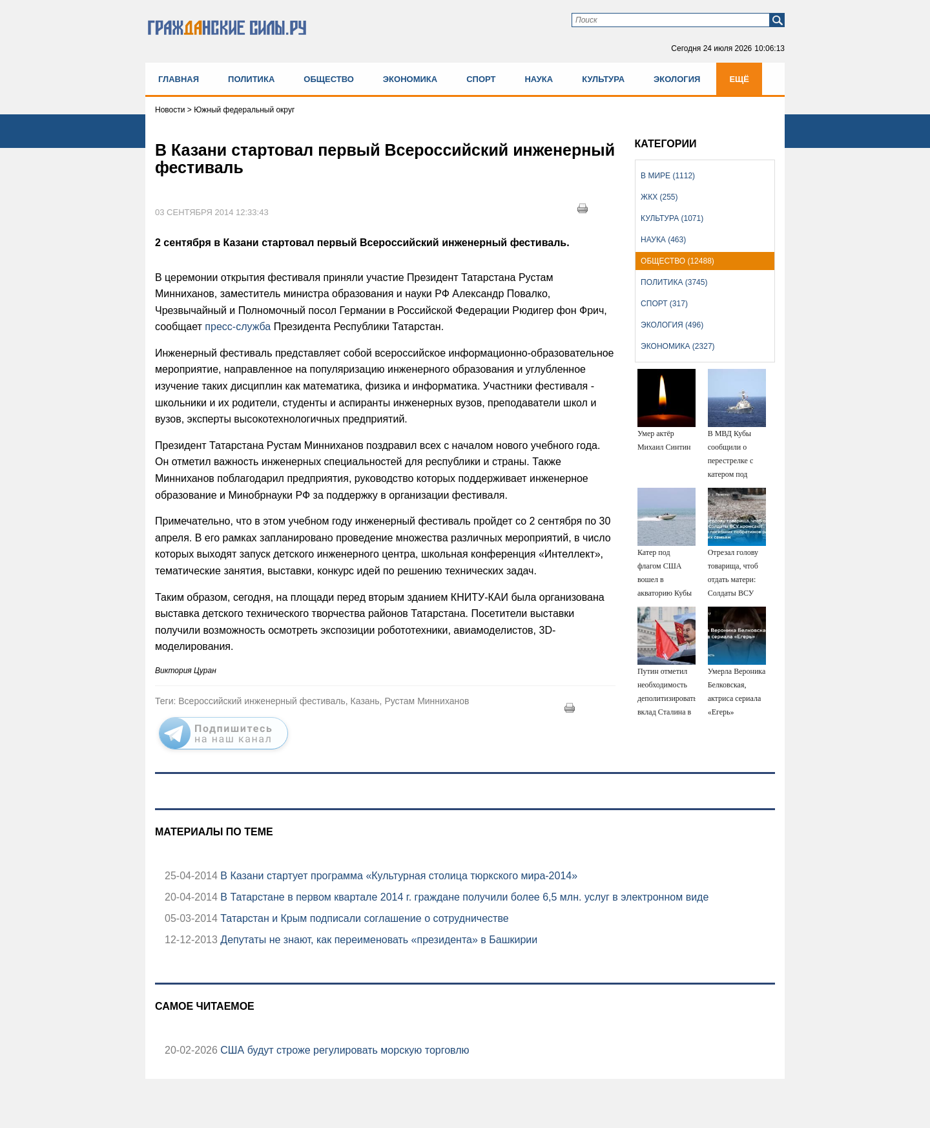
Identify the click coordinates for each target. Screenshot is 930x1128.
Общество (329, 79)
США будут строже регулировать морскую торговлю (344, 1050)
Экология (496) (672, 324)
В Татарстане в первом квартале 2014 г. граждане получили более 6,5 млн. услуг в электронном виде (463, 897)
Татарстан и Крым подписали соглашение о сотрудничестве (363, 918)
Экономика (410, 79)
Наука (538, 79)
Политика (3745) (674, 282)
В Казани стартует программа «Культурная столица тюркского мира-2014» (397, 875)
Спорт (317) (664, 303)
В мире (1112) (668, 175)
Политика (251, 79)
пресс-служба (238, 326)
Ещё (739, 79)
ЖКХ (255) (659, 197)
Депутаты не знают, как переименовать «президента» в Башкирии (377, 939)
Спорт (480, 79)
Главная (178, 79)
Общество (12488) (677, 261)
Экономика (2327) (677, 346)
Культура (603, 79)
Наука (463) (663, 239)
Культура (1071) (672, 218)
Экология (677, 79)
